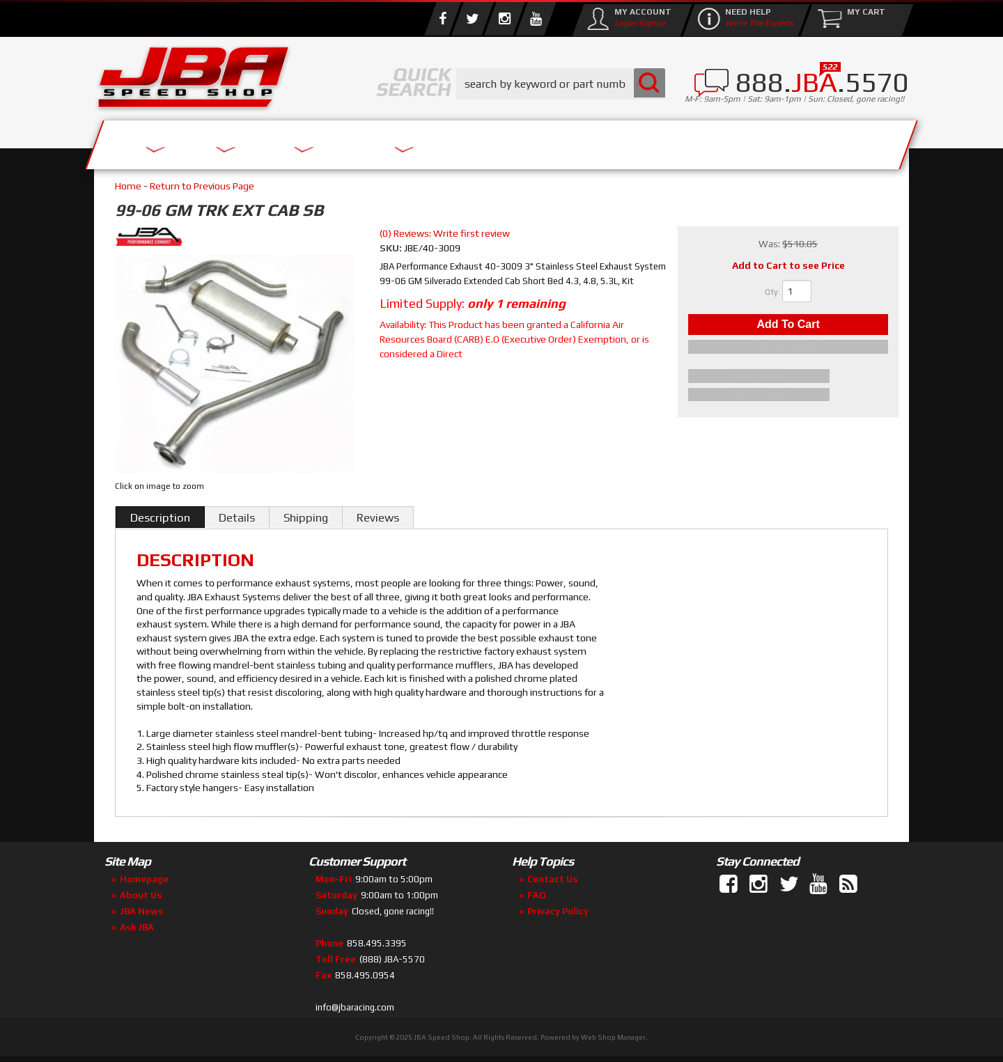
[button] (560, 84)
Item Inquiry (788, 378)
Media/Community (619, 141)
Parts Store (440, 141)
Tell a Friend (788, 395)
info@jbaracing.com (355, 1007)
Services (171, 141)
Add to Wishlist (788, 351)
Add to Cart (787, 326)
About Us (298, 141)
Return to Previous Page (202, 186)
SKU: (392, 247)
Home (128, 186)
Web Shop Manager (613, 1037)
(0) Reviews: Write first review (445, 233)
